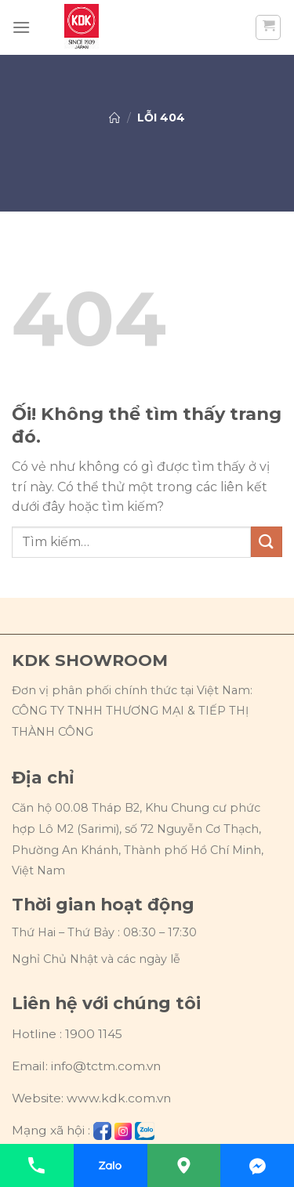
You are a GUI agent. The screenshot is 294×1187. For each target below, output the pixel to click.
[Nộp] (266, 542)
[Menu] (21, 27)
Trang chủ (114, 117)
